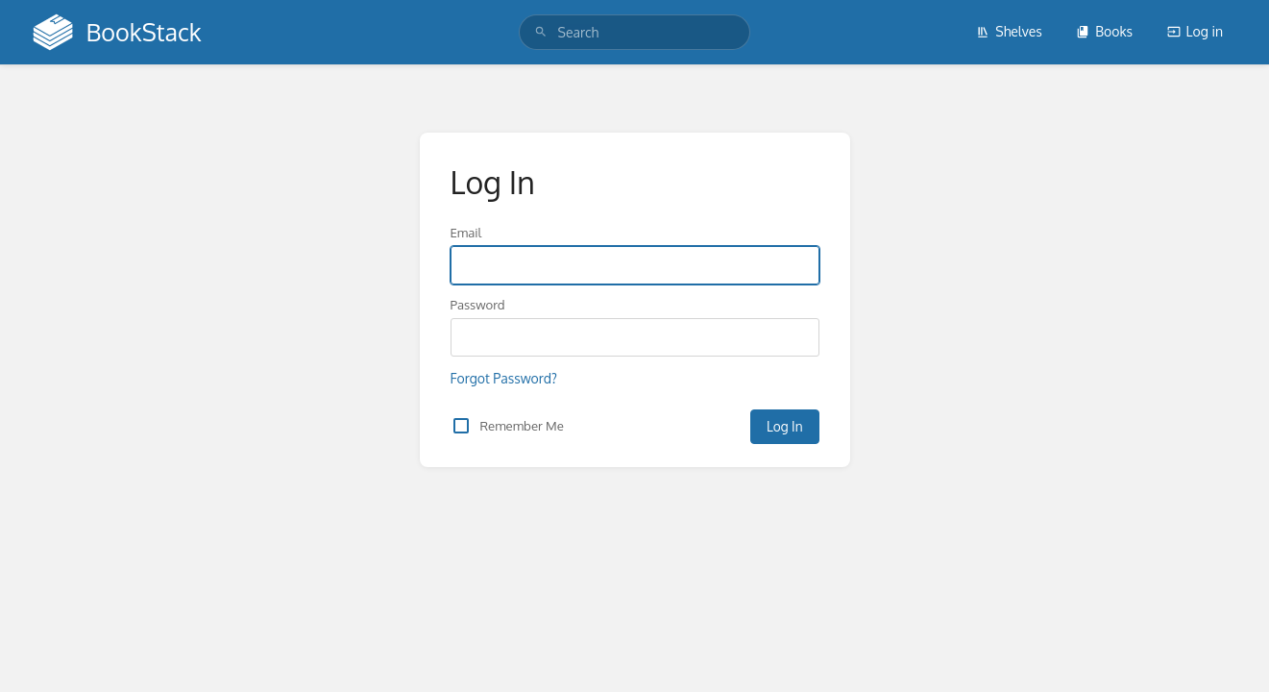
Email (466, 232)
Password (478, 304)
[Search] (541, 32)
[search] (635, 32)
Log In (784, 426)
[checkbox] (461, 425)
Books (1104, 31)
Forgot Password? (504, 378)
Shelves (1009, 31)
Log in (1195, 31)
